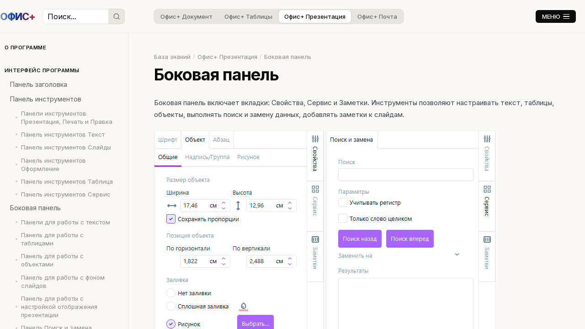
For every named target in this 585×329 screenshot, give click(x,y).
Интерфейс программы (42, 70)
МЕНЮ (555, 16)
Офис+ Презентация (315, 16)
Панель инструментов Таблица (67, 181)
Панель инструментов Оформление (53, 164)
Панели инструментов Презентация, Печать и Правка (66, 117)
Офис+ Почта (377, 16)
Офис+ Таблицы (248, 16)
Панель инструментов (45, 99)
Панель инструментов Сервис (66, 194)
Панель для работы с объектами (52, 260)
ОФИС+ (17, 16)
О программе (25, 47)
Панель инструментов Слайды (66, 147)
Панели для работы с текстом (65, 222)
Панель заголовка (38, 84)
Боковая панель (35, 208)
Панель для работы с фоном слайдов (63, 281)
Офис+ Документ (186, 16)
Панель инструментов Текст (63, 134)
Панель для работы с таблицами (52, 239)
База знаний (172, 56)
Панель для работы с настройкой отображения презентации (59, 306)
